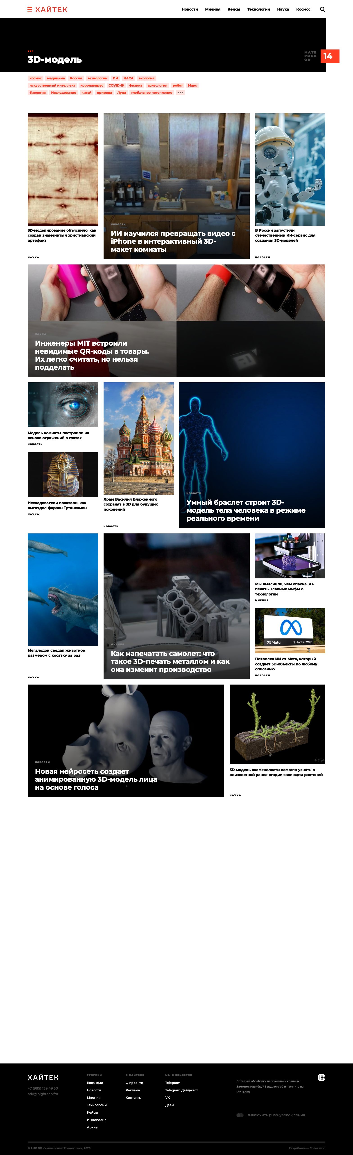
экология (146, 78)
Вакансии (95, 1083)
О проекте (134, 1083)
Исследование (63, 93)
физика (135, 85)
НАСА (128, 78)
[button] (29, 9)
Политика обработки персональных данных (267, 1081)
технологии (97, 78)
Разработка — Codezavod (307, 1148)
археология (157, 85)
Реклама (133, 1090)
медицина (56, 78)
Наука (283, 9)
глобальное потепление (151, 93)
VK (167, 1098)
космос (35, 78)
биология (37, 93)
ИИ (115, 78)
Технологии (258, 9)
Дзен (169, 1105)
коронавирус (91, 85)
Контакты (133, 1098)
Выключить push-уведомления (275, 1115)
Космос (303, 9)
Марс (192, 85)
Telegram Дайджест (181, 1090)
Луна (121, 93)
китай (86, 93)
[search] (323, 9)
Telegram (172, 1083)
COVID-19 (116, 85)
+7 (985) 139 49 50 (43, 1088)
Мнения (212, 9)
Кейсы (234, 9)
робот (178, 85)
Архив (92, 1127)
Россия (76, 78)
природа (104, 93)
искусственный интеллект (52, 85)
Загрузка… (176, 947)
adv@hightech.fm (43, 1094)
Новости (190, 9)
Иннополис (96, 1120)
